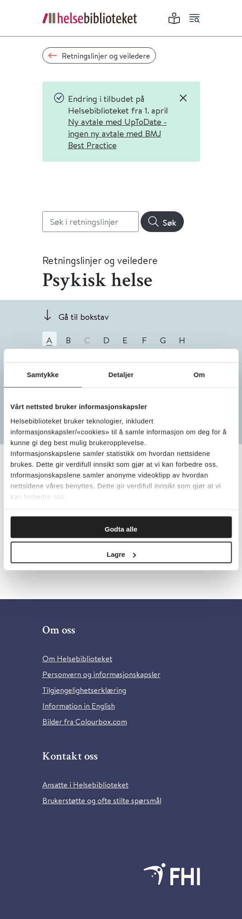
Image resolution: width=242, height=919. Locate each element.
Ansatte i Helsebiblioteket (85, 784)
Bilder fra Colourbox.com (84, 721)
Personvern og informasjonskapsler (101, 674)
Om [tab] (199, 374)
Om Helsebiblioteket (77, 658)
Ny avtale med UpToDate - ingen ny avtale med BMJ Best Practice (117, 133)
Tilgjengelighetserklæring (84, 690)
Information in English (78, 706)
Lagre (121, 554)
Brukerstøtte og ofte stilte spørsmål (101, 800)
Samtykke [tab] (43, 374)
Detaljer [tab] (121, 374)
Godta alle (121, 529)
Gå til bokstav (84, 316)
